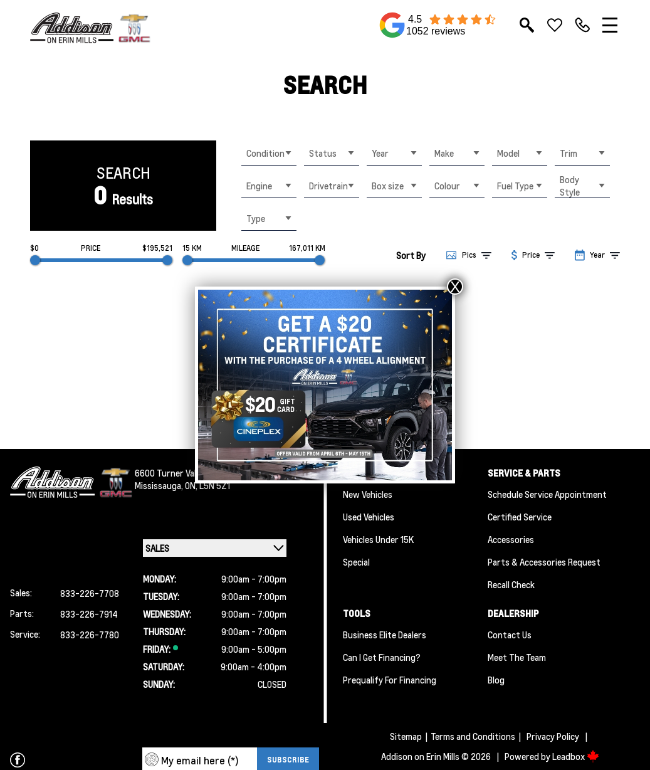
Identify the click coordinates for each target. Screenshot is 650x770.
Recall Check (511, 584)
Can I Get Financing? (382, 657)
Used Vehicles (368, 516)
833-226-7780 (89, 634)
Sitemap (406, 736)
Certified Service (520, 516)
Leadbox (575, 756)
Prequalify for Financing (389, 679)
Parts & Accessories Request (544, 561)
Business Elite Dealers (384, 634)
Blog (496, 679)
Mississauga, (160, 485)
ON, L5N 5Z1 (207, 485)
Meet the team (517, 657)
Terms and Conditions (473, 736)
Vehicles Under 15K (378, 539)
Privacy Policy (553, 736)
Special (356, 561)
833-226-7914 (89, 614)
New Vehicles (367, 494)
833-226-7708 (89, 593)
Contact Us (510, 634)
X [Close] (455, 286)
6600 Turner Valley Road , (183, 472)
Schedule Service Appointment (547, 494)
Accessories (511, 539)
